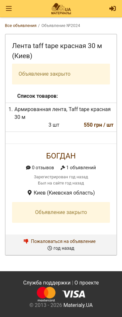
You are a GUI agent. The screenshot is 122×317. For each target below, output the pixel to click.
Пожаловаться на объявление (60, 241)
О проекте (87, 283)
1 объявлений (78, 167)
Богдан (61, 155)
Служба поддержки (47, 283)
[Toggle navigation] (9, 8)
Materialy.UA (78, 305)
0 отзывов (40, 167)
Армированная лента (40, 109)
